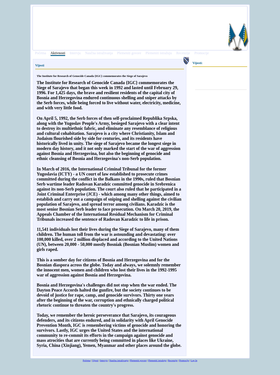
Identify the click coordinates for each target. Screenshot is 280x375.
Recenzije (183, 53)
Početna (40, 53)
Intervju (75, 53)
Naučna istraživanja (99, 53)
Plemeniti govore (129, 53)
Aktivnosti (58, 53)
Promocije (201, 53)
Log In (194, 360)
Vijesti (95, 360)
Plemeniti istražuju (158, 53)
